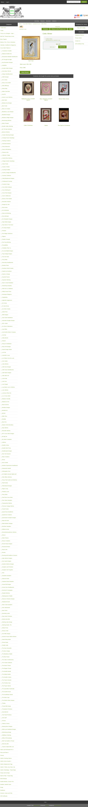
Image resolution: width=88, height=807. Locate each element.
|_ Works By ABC (4, 743)
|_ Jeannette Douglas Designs (7, 320)
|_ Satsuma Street (4, 578)
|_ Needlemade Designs (6, 451)
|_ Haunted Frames (5, 277)
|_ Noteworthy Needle (5, 468)
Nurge (1, 787)
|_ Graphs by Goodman (6, 271)
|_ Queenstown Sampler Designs (8, 517)
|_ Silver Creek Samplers (6, 604)
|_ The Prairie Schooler (5, 680)
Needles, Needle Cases (5, 784)
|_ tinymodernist (4, 711)
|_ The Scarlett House (5, 691)
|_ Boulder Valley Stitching (6, 126)
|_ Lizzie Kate (3, 378)
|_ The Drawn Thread (5, 665)
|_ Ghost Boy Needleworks (6, 262)
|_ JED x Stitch (4, 323)
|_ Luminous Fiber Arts (5, 393)
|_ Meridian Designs (5, 407)
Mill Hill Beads (3, 778)
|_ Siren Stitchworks (5, 607)
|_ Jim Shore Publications (6, 326)
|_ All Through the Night (6, 59)
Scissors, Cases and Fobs (6, 793)
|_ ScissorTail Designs (5, 584)
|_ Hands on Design (5, 274)
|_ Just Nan (3, 335)
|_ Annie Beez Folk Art (5, 71)
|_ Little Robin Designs (5, 372)
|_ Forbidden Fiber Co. (5, 248)
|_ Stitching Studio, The (5, 624)
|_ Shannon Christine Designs (7, 598)
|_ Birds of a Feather (5, 108)
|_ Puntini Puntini (4, 509)
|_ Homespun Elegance (6, 294)
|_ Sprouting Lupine (5, 613)
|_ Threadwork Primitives (6, 709)
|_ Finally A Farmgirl (5, 239)
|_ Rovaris (3, 552)
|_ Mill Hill (2, 413)
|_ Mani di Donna (4, 404)
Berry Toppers (3, 39)
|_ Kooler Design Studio (6, 349)
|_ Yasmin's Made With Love (7, 746)
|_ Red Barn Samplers (5, 526)
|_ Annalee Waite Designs (6, 68)
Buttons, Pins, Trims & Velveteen (7, 42)
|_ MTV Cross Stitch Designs (7, 433)
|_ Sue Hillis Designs (5, 633)
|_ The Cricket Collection (6, 662)
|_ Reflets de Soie (4, 529)
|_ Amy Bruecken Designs (6, 62)
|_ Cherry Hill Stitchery (5, 149)
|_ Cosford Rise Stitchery (6, 158)
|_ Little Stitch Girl (4, 375)
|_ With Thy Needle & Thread (7, 740)
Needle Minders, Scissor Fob (7, 781)
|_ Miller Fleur (3, 416)
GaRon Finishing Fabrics (6, 758)
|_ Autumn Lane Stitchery (6, 97)
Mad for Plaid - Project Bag (6, 775)
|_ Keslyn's (3, 340)
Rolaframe (2, 790)
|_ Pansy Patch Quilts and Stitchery (8, 479)
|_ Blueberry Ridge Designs (6, 117)
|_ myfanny (3, 442)
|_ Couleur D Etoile (5, 166)
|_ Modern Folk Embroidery (6, 424)
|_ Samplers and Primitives (6, 566)
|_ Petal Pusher (4, 482)
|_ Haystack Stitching (5, 279)
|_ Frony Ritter (3, 259)
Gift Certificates (3, 796)
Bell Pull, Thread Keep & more (7, 36)
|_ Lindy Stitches (4, 364)
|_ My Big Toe (3, 436)
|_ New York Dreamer (5, 453)
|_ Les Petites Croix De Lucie (7, 358)
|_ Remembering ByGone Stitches (8, 532)
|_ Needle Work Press (5, 448)
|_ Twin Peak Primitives (5, 714)
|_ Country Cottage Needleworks (8, 172)
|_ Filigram (3, 236)
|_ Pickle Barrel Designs (6, 485)
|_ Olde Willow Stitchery (6, 477)
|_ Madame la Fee (4, 401)
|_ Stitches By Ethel (5, 619)
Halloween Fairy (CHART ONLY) (28, 99)
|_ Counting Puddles (5, 169)
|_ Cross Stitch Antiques (6, 187)
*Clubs (1, 30)
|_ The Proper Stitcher (5, 685)
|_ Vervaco (3, 720)
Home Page (36, 21)
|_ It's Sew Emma (4, 306)
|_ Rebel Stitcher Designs (6, 523)
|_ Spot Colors (3, 610)
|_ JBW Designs (4, 314)
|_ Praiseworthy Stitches (6, 503)
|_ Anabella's (3, 65)
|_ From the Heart (4, 256)
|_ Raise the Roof (4, 520)
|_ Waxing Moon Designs (6, 726)
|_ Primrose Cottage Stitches (7, 506)
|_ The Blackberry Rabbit (6, 653)
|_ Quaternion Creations (6, 514)
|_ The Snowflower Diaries (6, 694)
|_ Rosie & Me (3, 549)
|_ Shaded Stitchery (5, 593)
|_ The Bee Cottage (5, 651)
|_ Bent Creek (3, 105)
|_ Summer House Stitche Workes (8, 636)
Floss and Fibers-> (4, 752)
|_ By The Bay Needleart (6, 129)
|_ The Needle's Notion (5, 677)
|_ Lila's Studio (4, 361)
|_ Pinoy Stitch (3, 494)
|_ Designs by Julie (5, 204)
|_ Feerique (3, 230)
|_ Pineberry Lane (4, 491)
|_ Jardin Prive (3, 311)
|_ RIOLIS (2, 535)
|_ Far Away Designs (5, 227)
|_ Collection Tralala (5, 155)
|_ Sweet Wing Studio (5, 639)
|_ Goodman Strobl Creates (6, 268)
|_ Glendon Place (4, 265)
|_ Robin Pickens (4, 538)
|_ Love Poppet (4, 384)
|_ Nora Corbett (4, 462)
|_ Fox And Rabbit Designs (6, 250)
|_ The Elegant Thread (5, 668)
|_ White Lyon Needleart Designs (8, 729)
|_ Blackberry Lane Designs (6, 111)
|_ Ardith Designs (4, 76)
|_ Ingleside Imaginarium (6, 300)
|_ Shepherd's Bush (5, 601)
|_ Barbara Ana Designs (6, 103)
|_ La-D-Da (3, 352)
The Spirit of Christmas (64, 125)
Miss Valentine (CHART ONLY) (46, 99)
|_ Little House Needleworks (7, 369)
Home (2, 2)
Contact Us (54, 21)
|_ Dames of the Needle (6, 198)
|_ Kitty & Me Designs (5, 346)
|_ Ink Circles (3, 303)
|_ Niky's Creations (4, 456)
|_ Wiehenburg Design (5, 732)
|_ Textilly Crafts (4, 645)
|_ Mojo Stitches (4, 427)
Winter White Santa (64, 99)
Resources (42, 21)
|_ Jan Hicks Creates (5, 308)
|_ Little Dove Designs (5, 366)
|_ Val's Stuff (3, 717)
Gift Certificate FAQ (79, 43)
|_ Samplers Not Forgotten (6, 569)
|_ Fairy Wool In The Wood (6, 224)
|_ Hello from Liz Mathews (6, 288)
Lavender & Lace (36, 23)
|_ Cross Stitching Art (5, 190)
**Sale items (3, 27)
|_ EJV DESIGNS (4, 210)
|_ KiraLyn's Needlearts (5, 343)
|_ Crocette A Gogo (5, 184)
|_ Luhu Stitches (4, 390)
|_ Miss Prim (3, 422)
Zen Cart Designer (57, 805)
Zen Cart (47, 805)
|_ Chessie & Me (4, 152)
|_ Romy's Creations (5, 540)
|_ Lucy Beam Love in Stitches (7, 387)
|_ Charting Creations (5, 140)
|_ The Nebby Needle (5, 674)
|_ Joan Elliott (3, 329)
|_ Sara (2, 572)
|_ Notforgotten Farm (5, 471)
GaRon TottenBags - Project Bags (8, 770)
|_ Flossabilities (4, 245)
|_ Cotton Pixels (4, 163)
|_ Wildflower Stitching (5, 735)
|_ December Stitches (5, 201)
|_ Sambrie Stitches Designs (7, 564)
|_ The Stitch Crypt (4, 697)
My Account (48, 21)
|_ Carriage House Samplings (7, 137)
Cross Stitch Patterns (27, 23)
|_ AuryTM (3, 94)
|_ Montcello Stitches (5, 430)
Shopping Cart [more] (81, 24)
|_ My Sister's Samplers (6, 439)
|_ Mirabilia (3, 419)
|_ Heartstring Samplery (6, 285)
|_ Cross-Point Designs (5, 192)
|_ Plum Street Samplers (6, 500)
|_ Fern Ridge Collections (6, 233)
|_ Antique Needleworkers (6, 74)
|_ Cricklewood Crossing (6, 181)
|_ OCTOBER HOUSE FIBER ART (8, 474)
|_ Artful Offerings (4, 85)
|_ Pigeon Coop (4, 488)
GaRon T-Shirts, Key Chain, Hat (7, 767)
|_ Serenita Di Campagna (6, 590)
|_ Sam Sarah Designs (5, 561)
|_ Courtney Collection (5, 175)
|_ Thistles (3, 703)
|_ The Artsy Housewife (5, 648)
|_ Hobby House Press (5, 291)
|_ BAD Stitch (3, 100)
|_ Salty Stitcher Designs (6, 558)
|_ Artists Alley (3, 88)
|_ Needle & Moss (4, 445)
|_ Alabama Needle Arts (6, 53)
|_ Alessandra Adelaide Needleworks (9, 56)
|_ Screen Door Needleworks (7, 587)
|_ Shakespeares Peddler (6, 596)
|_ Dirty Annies (3, 207)
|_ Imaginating (3, 297)
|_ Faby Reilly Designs (5, 221)
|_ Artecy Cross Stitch (5, 82)
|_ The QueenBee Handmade (7, 688)
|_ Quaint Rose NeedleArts (6, 511)
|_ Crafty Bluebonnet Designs (7, 178)
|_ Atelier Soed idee (5, 91)
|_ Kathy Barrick (4, 337)
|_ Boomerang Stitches (5, 120)
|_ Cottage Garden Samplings (7, 161)
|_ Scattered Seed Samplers (7, 581)
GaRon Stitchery (37, 805)
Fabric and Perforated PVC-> (7, 749)
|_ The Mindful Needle (5, 671)
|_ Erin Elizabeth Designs (6, 219)
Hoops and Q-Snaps (5, 772)
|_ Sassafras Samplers (5, 575)
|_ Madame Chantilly (5, 398)
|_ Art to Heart (3, 79)
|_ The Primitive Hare (5, 683)
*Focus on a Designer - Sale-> (7, 33)
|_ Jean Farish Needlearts (6, 317)
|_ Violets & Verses (4, 723)
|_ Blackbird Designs (5, 114)
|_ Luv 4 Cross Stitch (5, 395)
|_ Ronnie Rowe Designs (6, 543)
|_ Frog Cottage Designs (6, 253)
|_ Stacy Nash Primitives (6, 616)
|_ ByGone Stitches (5, 132)
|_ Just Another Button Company (8, 332)
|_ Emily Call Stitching (5, 213)
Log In (7, 2)
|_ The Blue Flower (4, 656)
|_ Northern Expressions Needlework (9, 465)
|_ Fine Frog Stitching (5, 242)
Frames (2, 755)
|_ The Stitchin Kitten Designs (7, 700)
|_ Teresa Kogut (4, 642)
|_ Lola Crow (3, 381)
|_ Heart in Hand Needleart (6, 282)
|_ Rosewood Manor (5, 546)
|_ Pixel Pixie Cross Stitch (6, 497)
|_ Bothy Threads (4, 123)
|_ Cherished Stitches (5, 143)
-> (5, 47)
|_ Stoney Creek (4, 630)
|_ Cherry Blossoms (5, 146)
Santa (46, 125)
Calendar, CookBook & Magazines (8, 45)
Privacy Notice (78, 37)
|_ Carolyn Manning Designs (7, 134)
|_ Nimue (2, 459)
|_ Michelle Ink (3, 410)
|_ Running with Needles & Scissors (8, 555)
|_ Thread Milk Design (5, 706)
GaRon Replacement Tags (6, 764)
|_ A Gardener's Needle (5, 50)
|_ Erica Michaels (4, 216)
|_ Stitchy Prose (4, 627)
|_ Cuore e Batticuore (5, 195)
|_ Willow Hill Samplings (6, 738)
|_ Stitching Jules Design (6, 622)
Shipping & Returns (79, 35)
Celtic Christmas (28, 125)
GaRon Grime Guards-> (5, 761)
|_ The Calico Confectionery (7, 659)
